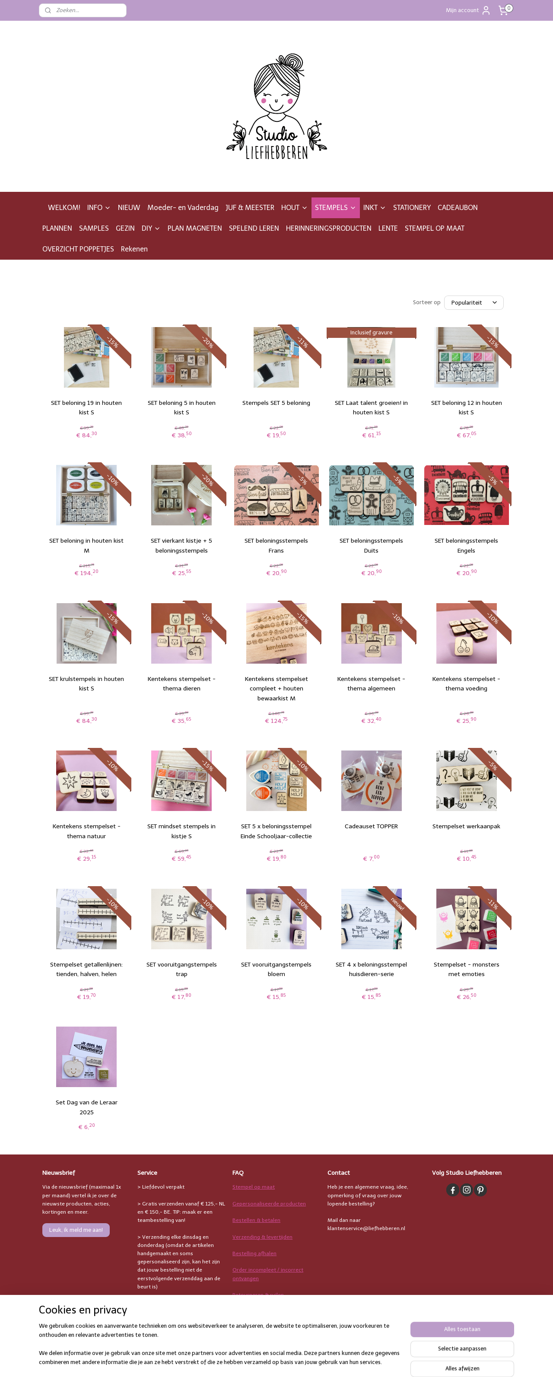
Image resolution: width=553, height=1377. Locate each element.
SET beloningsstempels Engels (466, 545)
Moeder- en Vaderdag (183, 208)
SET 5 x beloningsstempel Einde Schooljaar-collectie (276, 831)
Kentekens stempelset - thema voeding (466, 683)
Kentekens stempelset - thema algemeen (371, 683)
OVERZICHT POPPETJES (78, 249)
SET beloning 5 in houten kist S (182, 407)
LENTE (388, 228)
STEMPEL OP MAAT (434, 228)
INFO (99, 208)
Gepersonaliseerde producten (269, 1204)
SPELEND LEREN (254, 228)
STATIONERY (412, 208)
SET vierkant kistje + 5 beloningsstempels (181, 545)
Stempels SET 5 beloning (276, 403)
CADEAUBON (458, 208)
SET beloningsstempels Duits (371, 545)
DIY (151, 228)
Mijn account (468, 10)
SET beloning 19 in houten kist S (86, 407)
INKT (374, 208)
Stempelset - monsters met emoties (466, 969)
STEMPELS (335, 208)
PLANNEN (57, 228)
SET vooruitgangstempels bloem (276, 969)
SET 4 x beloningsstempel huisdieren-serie (371, 969)
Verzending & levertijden (262, 1237)
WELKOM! (64, 208)
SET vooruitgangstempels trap (181, 969)
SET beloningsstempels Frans (276, 545)
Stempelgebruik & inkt (259, 1311)
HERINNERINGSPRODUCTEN (329, 228)
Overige (242, 1328)
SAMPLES (94, 228)
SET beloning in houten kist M (86, 545)
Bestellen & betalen (256, 1220)
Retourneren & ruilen (258, 1295)
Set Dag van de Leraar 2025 (87, 1107)
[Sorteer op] (474, 302)
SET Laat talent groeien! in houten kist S (371, 407)
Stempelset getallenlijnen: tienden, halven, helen (86, 969)
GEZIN (125, 228)
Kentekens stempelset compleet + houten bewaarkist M (276, 688)
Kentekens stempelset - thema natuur (87, 831)
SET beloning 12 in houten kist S (466, 407)
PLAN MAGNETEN (195, 228)
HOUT (294, 208)
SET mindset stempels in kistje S (181, 831)
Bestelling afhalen (254, 1253)
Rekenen (134, 249)
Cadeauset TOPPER (371, 826)
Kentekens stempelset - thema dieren (182, 683)
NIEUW (129, 208)
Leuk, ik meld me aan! (76, 1230)
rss (329, 1361)
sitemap (312, 1361)
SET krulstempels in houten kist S (86, 683)
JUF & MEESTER (250, 208)
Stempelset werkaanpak (466, 826)
